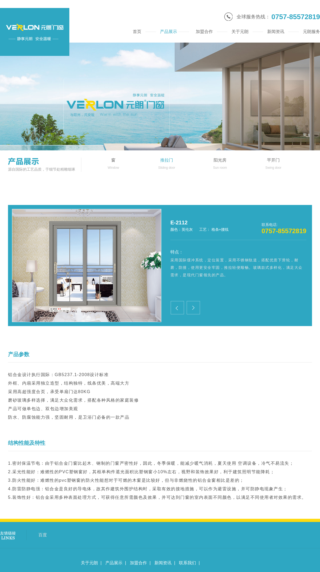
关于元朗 (89, 563)
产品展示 (113, 563)
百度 (42, 535)
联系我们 (187, 563)
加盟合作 (138, 563)
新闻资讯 (162, 563)
